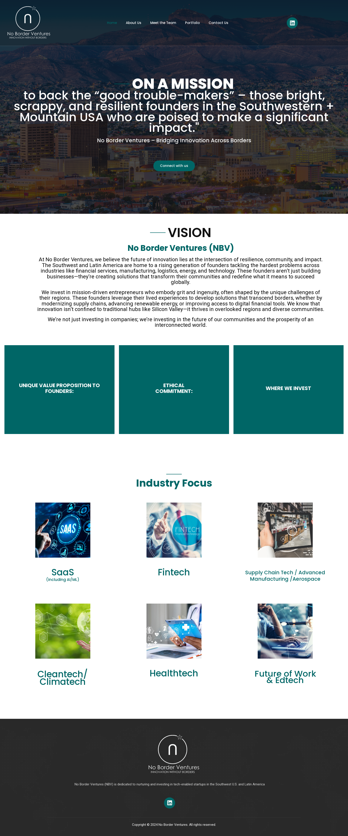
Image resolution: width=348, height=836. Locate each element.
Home (112, 23)
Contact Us (218, 23)
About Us (133, 23)
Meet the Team (163, 23)
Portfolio (192, 23)
